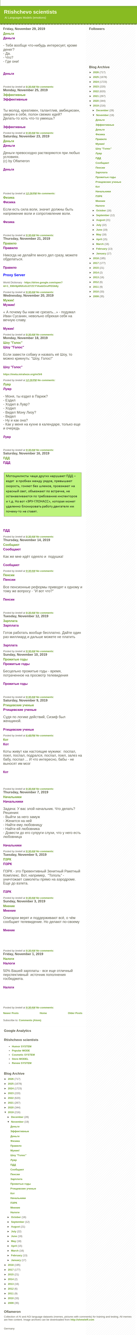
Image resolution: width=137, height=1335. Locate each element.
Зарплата (10, 621)
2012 (96, 282)
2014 (96, 272)
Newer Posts (11, 1013)
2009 (96, 296)
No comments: (45, 86)
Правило (10, 243)
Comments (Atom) (30, 1020)
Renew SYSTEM (21, 1063)
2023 (96, 86)
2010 (96, 291)
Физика (8, 197)
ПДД (6, 458)
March (100, 243)
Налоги (8, 958)
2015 (96, 267)
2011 (96, 286)
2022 (96, 91)
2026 (96, 72)
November (102, 115)
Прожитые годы (15, 659)
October (101, 210)
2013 (96, 277)
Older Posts (75, 1013)
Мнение (9, 906)
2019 (96, 105)
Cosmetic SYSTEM (23, 1054)
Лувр (7, 384)
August (101, 220)
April (99, 239)
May (99, 234)
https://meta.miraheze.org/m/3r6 (22, 374)
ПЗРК (7, 859)
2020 (96, 100)
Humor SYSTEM (21, 1046)
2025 (96, 77)
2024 (96, 81)
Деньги (8, 33)
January (101, 253)
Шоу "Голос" (13, 342)
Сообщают (11, 544)
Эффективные (14, 95)
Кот (5, 739)
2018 (96, 258)
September (103, 215)
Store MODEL (20, 1058)
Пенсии (8, 575)
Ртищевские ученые (18, 705)
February (102, 248)
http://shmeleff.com (82, 1319)
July (99, 224)
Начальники (12, 797)
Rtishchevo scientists (30, 12)
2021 (96, 96)
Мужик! (8, 300)
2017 (96, 263)
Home (43, 1013)
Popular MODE (21, 1050)
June (99, 229)
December (102, 110)
